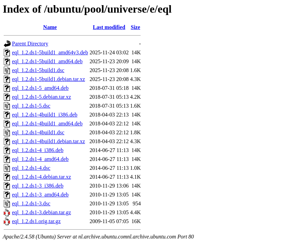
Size (135, 27)
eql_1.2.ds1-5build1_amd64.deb (47, 61)
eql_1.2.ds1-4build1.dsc (38, 132)
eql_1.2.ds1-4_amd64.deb (40, 159)
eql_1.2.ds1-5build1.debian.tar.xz (48, 79)
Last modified (109, 27)
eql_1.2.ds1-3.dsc (31, 203)
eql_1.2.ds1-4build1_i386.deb (45, 115)
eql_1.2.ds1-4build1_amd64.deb (47, 123)
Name (50, 27)
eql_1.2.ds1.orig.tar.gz (36, 221)
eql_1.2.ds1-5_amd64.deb (40, 88)
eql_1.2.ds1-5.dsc (31, 106)
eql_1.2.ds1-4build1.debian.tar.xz (48, 141)
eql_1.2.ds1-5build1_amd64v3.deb (50, 52)
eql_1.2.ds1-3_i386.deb (38, 186)
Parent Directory (30, 43)
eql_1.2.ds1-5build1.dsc (38, 70)
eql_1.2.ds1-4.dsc (31, 168)
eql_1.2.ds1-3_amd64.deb (40, 194)
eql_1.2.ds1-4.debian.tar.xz (41, 177)
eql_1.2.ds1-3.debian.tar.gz (41, 212)
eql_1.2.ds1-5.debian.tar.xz (41, 97)
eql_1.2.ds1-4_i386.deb (38, 150)
